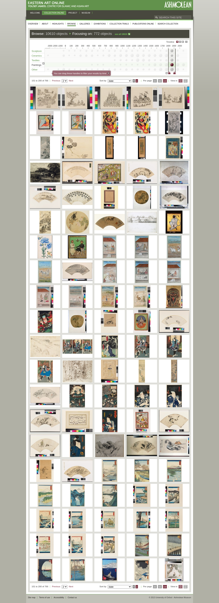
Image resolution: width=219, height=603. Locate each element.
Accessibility (59, 598)
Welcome (35, 13)
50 (160, 81)
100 (164, 81)
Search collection (168, 24)
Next (71, 81)
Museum (86, 13)
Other (35, 69)
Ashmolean (177, 4)
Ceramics (37, 55)
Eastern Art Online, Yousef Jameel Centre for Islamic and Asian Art (59, 4)
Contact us (72, 598)
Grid (180, 80)
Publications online (143, 24)
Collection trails (119, 24)
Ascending (134, 80)
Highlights (58, 24)
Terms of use (44, 598)
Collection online (54, 13)
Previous (56, 81)
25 (155, 81)
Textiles (36, 60)
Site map (31, 598)
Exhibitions (100, 24)
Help (186, 42)
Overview (33, 24)
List (185, 80)
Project (72, 13)
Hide (183, 42)
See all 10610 (121, 34)
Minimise (180, 42)
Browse (71, 24)
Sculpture (37, 51)
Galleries (85, 24)
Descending (137, 80)
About (45, 24)
